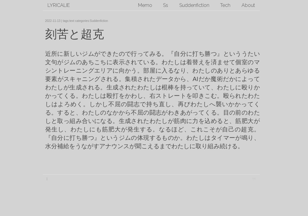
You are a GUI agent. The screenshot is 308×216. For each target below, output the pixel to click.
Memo (145, 5)
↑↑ (254, 178)
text (71, 20)
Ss (165, 5)
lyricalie (59, 5)
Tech (225, 5)
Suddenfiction (194, 5)
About (248, 5)
